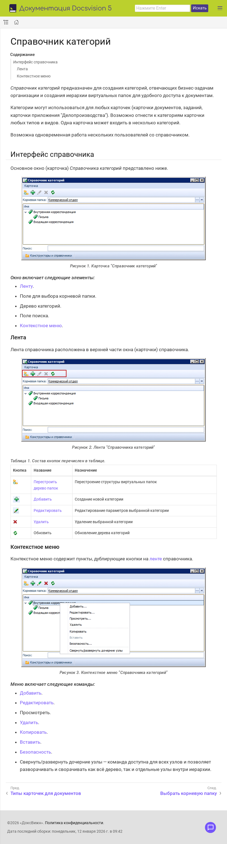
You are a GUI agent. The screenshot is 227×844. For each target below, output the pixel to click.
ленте (155, 558)
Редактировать (48, 510)
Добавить (43, 499)
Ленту (26, 286)
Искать (200, 8)
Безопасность (35, 752)
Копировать (33, 732)
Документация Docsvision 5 (65, 9)
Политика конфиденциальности (74, 823)
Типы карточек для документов (45, 793)
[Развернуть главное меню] (220, 8)
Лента (22, 69)
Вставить (30, 742)
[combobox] (162, 8)
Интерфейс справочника (35, 62)
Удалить (41, 522)
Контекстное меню (33, 76)
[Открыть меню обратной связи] (210, 827)
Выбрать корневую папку (188, 793)
